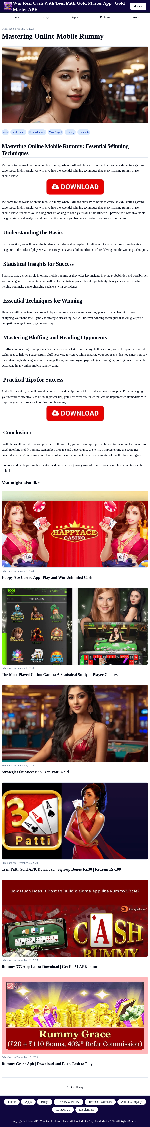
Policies (110, 17)
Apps (81, 17)
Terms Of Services (102, 1102)
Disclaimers (88, 1110)
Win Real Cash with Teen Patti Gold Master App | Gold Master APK (77, 1121)
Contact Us (65, 1110)
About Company (133, 1102)
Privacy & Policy (70, 1102)
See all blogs (75, 1087)
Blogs (50, 17)
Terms (140, 17)
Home (20, 17)
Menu (138, 6)
